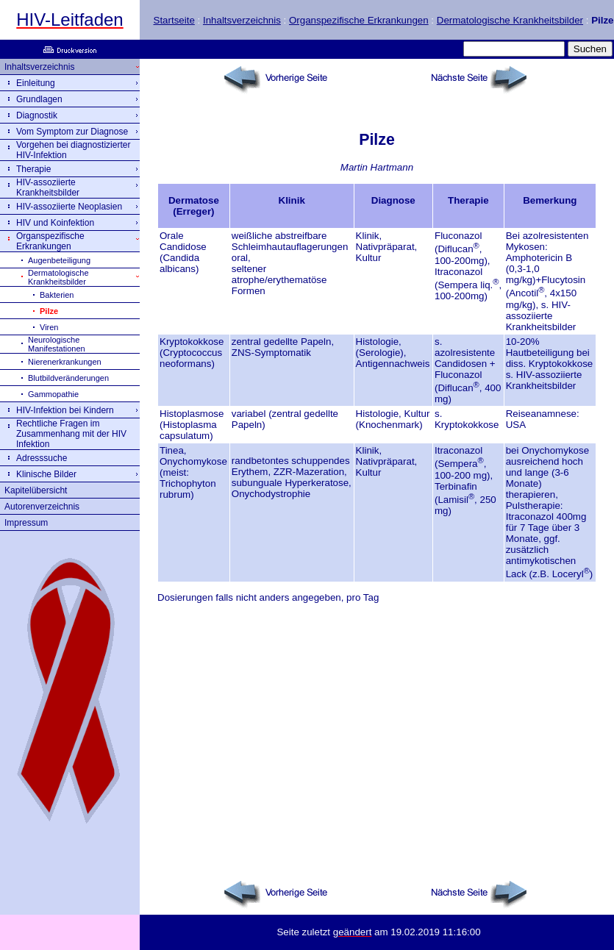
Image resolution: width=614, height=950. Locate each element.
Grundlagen (39, 99)
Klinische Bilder (46, 474)
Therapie (33, 169)
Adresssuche (41, 458)
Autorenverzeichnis (41, 506)
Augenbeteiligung (59, 260)
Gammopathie (53, 394)
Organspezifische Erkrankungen (359, 20)
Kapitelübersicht (35, 490)
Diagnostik (36, 115)
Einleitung (35, 83)
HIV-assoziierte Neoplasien (69, 206)
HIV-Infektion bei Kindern (65, 410)
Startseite (174, 20)
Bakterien (57, 294)
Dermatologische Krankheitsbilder (510, 20)
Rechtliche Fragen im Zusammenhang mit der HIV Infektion (71, 433)
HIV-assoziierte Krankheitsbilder (47, 187)
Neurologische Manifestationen (56, 344)
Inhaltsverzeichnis (242, 20)
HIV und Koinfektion (55, 223)
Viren (49, 327)
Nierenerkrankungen (64, 361)
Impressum (26, 523)
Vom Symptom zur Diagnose (72, 131)
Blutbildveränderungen (68, 378)
